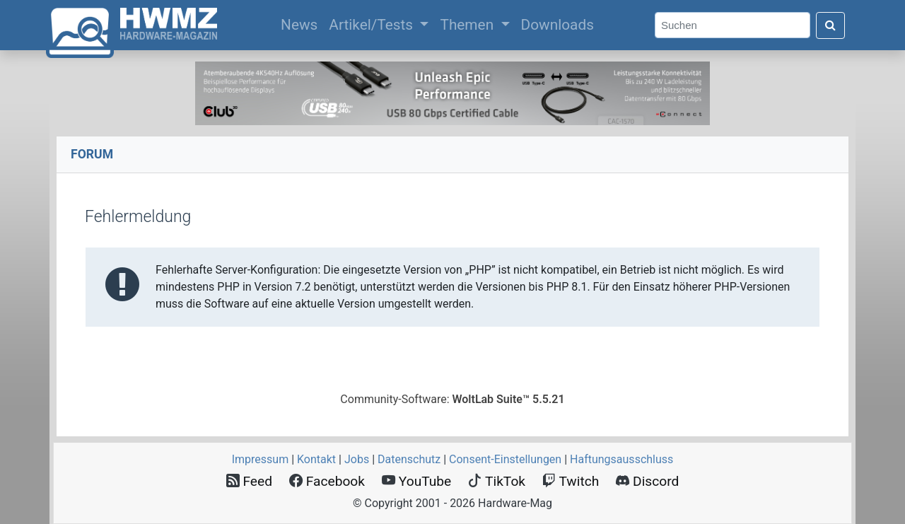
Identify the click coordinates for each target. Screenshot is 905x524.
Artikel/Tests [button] (372, 24)
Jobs (356, 459)
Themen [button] (468, 24)
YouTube (416, 481)
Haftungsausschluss (621, 459)
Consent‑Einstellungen (505, 459)
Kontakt (316, 459)
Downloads (557, 24)
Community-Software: (452, 399)
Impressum (260, 459)
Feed (249, 481)
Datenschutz (409, 459)
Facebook (327, 481)
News (302, 23)
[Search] (732, 25)
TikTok (496, 481)
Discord (647, 481)
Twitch (570, 481)
